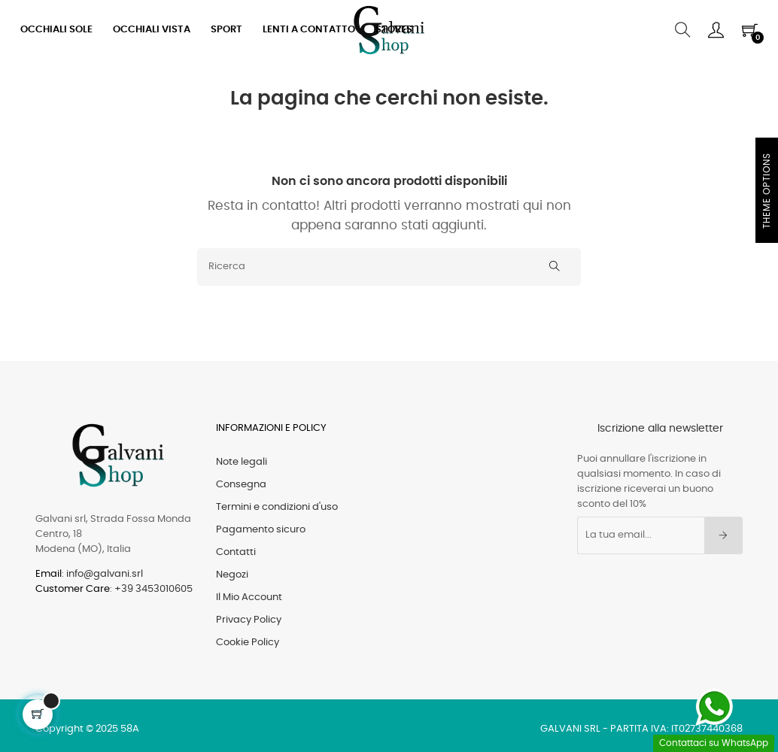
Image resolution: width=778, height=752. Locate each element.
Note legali (241, 462)
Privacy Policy (248, 620)
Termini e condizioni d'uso (277, 507)
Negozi (232, 575)
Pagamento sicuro (260, 530)
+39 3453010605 (153, 589)
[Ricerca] (389, 267)
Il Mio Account (249, 597)
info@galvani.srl (104, 574)
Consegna (241, 485)
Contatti (236, 552)
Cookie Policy (247, 642)
